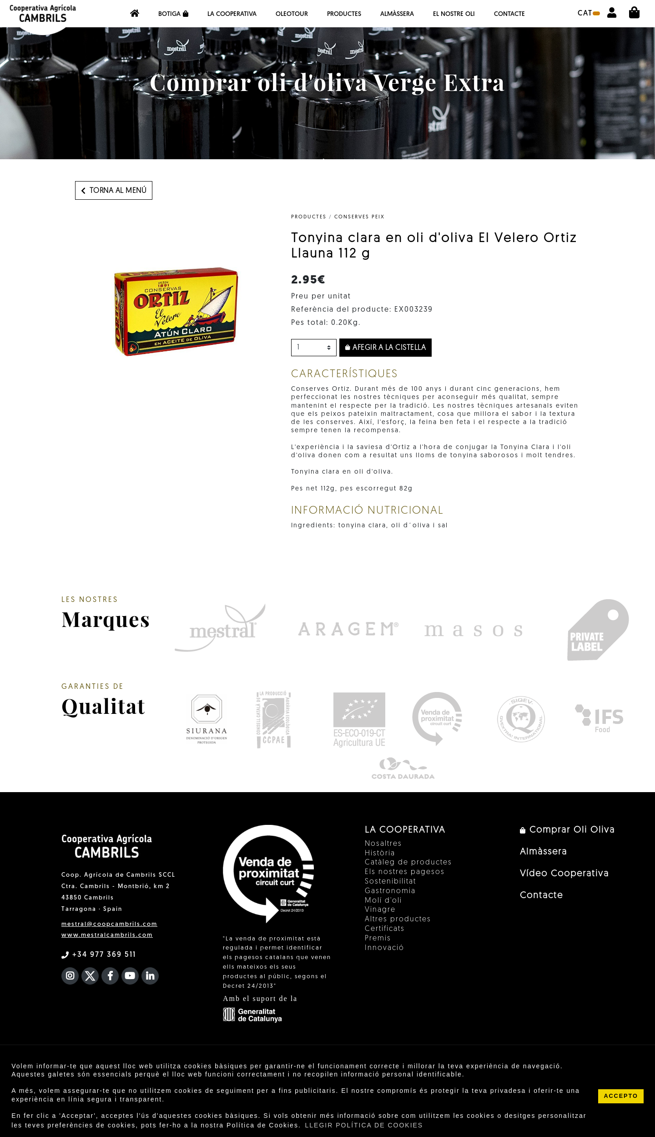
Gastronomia (390, 891)
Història (380, 853)
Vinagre (380, 910)
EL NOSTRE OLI (454, 14)
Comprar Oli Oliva (567, 830)
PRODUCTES (309, 217)
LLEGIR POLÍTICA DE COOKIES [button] (364, 1125)
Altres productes (398, 919)
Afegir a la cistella (385, 348)
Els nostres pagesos (405, 872)
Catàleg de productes (408, 862)
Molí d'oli (383, 901)
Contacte (509, 14)
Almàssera (397, 14)
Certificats (385, 929)
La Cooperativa (232, 14)
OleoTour (292, 14)
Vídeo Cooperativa (564, 874)
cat (589, 13)
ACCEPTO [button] (621, 1096)
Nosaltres (383, 844)
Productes (344, 14)
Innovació (384, 948)
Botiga (173, 14)
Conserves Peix (359, 217)
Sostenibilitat (390, 881)
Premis (378, 938)
